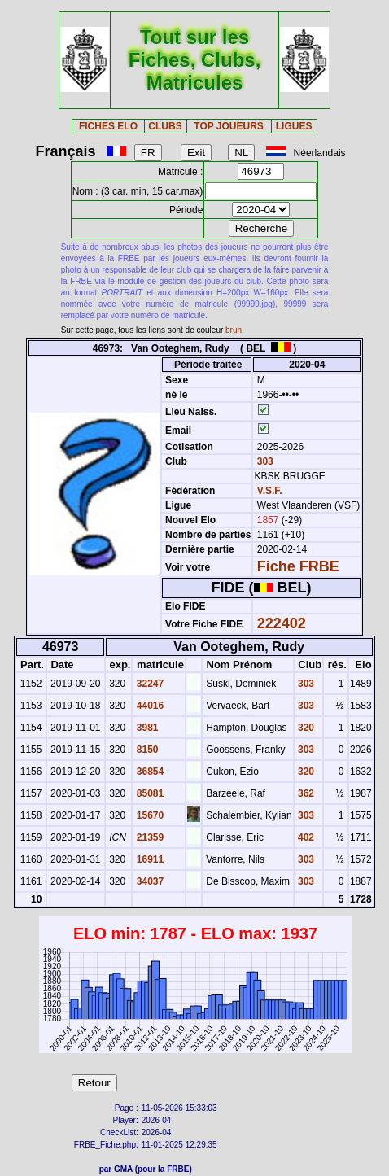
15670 (148, 815)
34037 (148, 881)
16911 (148, 859)
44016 (148, 705)
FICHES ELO (108, 126)
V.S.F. (269, 490)
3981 (145, 727)
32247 (148, 683)
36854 (148, 771)
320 (304, 727)
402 (304, 837)
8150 (145, 749)
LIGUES (294, 126)
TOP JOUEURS (229, 126)
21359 (148, 837)
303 (263, 461)
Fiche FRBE (298, 566)
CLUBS (164, 126)
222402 (281, 623)
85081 (148, 793)
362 (304, 793)
